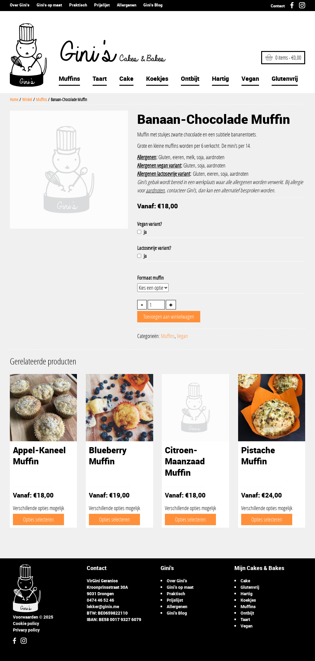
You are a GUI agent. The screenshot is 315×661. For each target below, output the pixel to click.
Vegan (250, 78)
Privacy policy (26, 630)
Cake (126, 78)
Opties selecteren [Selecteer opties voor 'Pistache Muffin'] (266, 519)
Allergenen (126, 5)
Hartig (220, 78)
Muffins (69, 78)
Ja (142, 231)
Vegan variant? (149, 223)
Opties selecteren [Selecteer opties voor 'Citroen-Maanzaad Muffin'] (190, 519)
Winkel (27, 99)
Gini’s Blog (152, 5)
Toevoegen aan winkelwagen (168, 316)
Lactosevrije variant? (154, 247)
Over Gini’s (20, 5)
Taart (100, 78)
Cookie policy (26, 623)
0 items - (283, 57)
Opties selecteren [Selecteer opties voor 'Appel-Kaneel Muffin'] (38, 519)
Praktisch (78, 5)
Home (14, 99)
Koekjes (157, 78)
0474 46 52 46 (100, 600)
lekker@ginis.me (103, 606)
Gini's (108, 54)
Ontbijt (190, 78)
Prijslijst (102, 5)
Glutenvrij (285, 78)
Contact (278, 6)
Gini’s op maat (49, 5)
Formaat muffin (150, 277)
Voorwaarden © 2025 (33, 617)
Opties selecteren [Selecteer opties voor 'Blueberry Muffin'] (114, 519)
